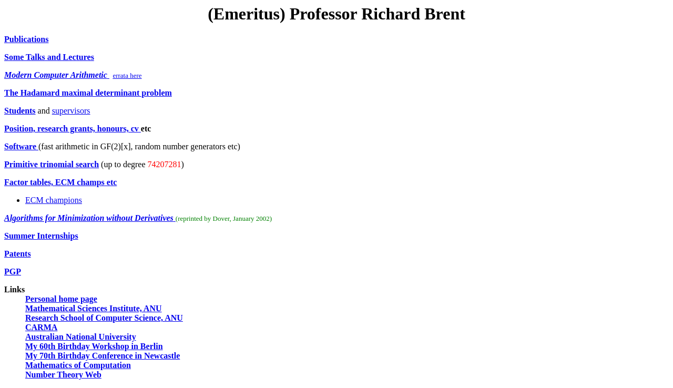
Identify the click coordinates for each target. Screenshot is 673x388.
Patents (17, 253)
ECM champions (53, 200)
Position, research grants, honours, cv (72, 128)
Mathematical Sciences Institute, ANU (93, 308)
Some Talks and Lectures (49, 57)
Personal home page (61, 298)
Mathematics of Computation (78, 365)
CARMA (41, 327)
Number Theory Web (63, 374)
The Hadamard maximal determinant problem (88, 92)
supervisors (71, 110)
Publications (26, 39)
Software (21, 146)
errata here (127, 75)
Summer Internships (41, 235)
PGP (12, 271)
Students (20, 110)
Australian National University (80, 336)
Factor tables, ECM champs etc (60, 182)
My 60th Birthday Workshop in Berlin (94, 346)
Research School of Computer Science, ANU (104, 317)
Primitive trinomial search (51, 164)
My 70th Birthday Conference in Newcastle (102, 355)
